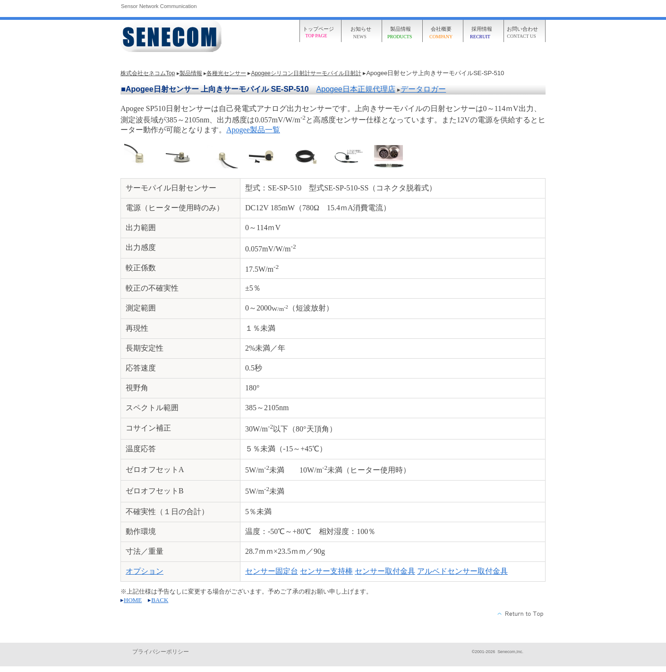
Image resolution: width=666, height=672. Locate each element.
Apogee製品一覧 (253, 130)
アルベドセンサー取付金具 (462, 571)
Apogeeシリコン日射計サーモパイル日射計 (306, 73)
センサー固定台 (271, 571)
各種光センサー (226, 73)
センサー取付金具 (385, 571)
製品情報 (190, 73)
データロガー (423, 89)
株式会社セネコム (172, 36)
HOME (133, 599)
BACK (159, 599)
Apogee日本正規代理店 (355, 89)
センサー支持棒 (326, 571)
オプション (144, 571)
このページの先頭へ (521, 614)
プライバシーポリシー (160, 651)
